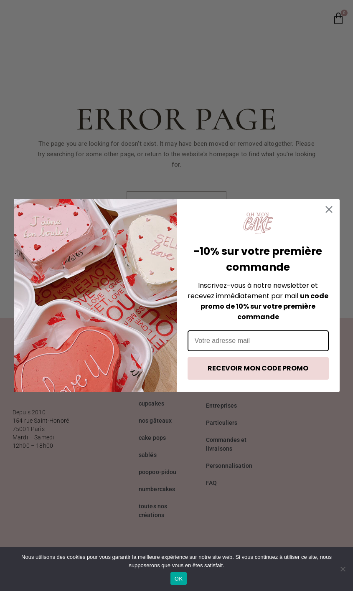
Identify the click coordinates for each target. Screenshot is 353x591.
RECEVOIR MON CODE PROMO (258, 368)
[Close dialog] (329, 209)
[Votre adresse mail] (258, 340)
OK (179, 579)
